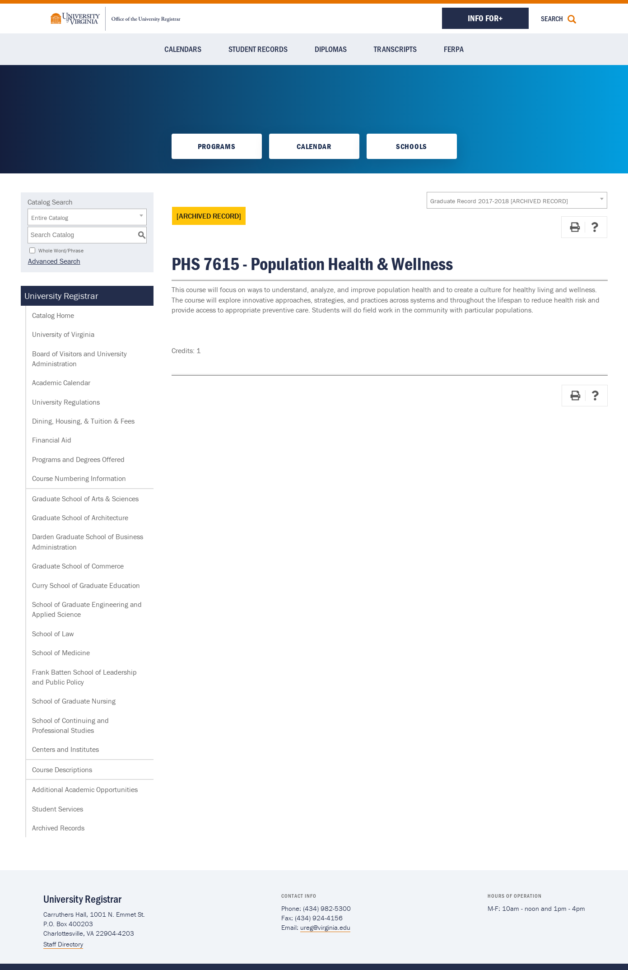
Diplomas (331, 48)
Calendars (182, 48)
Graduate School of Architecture (80, 517)
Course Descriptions (62, 769)
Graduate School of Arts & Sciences (85, 498)
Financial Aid (51, 439)
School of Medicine (61, 652)
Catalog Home (53, 315)
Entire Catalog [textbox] (49, 218)
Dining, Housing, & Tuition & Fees (83, 420)
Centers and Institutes (65, 749)
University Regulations (66, 401)
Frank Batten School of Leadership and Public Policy (84, 676)
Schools (411, 146)
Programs (216, 146)
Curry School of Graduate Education (86, 585)
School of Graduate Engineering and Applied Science (87, 609)
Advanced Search (54, 261)
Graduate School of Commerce (78, 565)
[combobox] (517, 200)
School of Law (53, 633)
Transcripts (395, 48)
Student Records (258, 48)
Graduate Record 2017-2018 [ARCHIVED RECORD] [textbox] (499, 201)
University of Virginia (63, 334)
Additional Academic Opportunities (85, 789)
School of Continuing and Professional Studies (70, 725)
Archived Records (58, 827)
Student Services (57, 808)
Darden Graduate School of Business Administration (87, 541)
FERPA (454, 48)
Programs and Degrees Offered (78, 459)
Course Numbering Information (79, 478)
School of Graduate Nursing (74, 700)
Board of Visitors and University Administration (79, 358)
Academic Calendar (61, 382)
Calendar (314, 146)
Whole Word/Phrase (61, 250)
